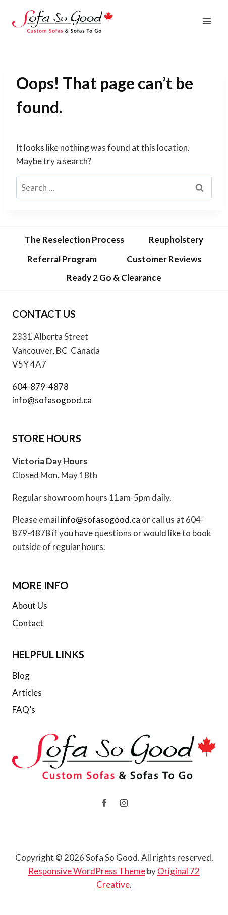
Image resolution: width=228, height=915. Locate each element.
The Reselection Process (74, 239)
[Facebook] (103, 803)
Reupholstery (176, 239)
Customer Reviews (164, 259)
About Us (29, 605)
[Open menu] (206, 21)
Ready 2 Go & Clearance (114, 277)
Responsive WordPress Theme (86, 871)
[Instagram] (124, 803)
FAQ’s (23, 709)
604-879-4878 (40, 386)
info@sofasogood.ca (52, 400)
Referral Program (62, 259)
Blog (21, 675)
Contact (27, 623)
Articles (27, 692)
